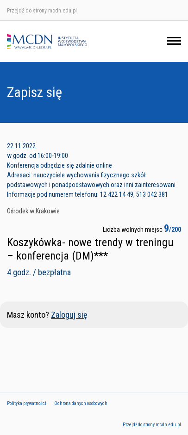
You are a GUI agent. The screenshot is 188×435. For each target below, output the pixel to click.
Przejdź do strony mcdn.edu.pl (42, 10)
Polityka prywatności (26, 403)
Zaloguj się (69, 315)
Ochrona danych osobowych (80, 403)
